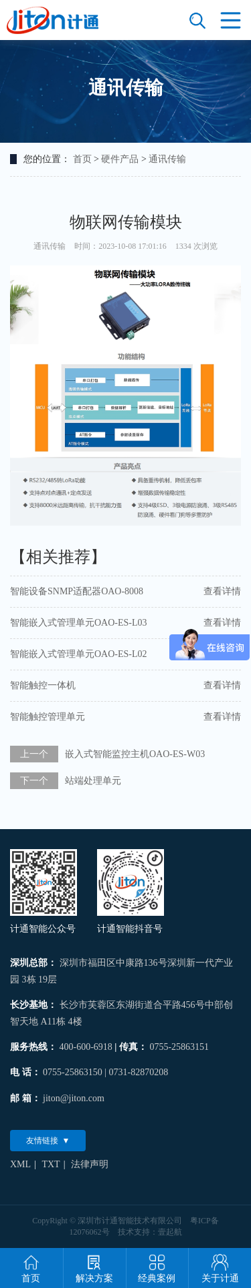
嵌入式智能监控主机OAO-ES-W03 (135, 754)
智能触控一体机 (43, 685)
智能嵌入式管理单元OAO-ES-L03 (78, 623)
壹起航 (170, 1232)
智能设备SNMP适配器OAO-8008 (76, 591)
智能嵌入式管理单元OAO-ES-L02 (78, 654)
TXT (50, 1164)
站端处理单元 (93, 781)
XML (20, 1164)
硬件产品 (120, 159)
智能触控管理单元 (47, 717)
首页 (82, 159)
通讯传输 (167, 159)
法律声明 (89, 1164)
